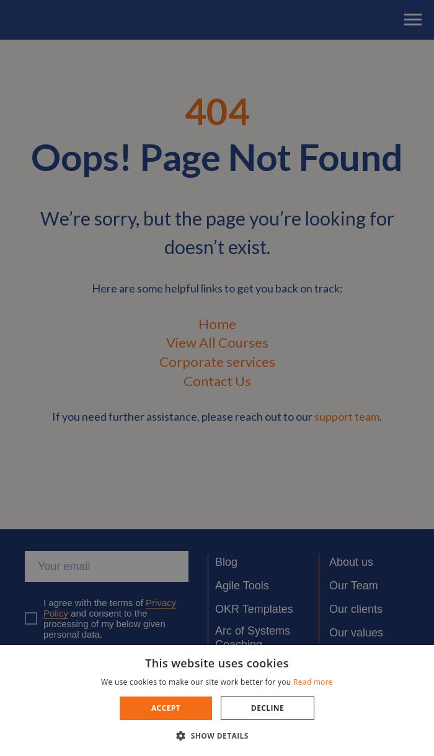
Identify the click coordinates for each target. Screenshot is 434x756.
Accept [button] (165, 708)
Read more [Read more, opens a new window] (313, 682)
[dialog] (217, 378)
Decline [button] (267, 708)
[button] (217, 735)
